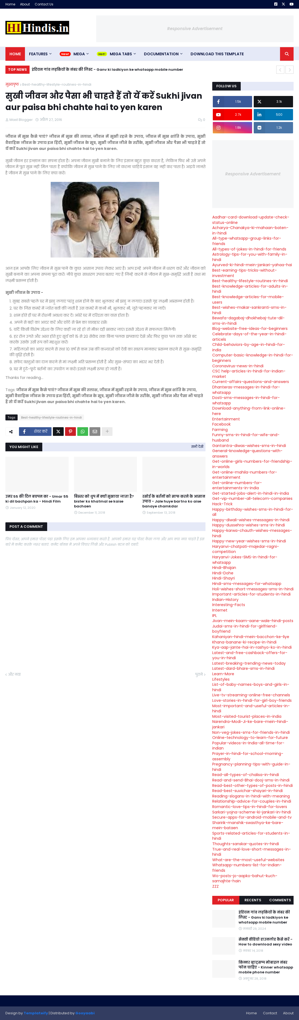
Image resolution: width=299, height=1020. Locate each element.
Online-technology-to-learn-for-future (250, 737)
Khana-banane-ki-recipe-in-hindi (244, 642)
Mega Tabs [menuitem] (121, 54)
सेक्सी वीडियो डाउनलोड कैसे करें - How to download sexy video (265, 942)
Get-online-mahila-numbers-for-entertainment (244, 474)
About (25, 4)
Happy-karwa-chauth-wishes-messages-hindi (252, 533)
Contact (270, 1013)
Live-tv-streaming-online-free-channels (251, 695)
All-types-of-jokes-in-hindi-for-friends (249, 249)
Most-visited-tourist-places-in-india (246, 716)
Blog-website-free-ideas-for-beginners (250, 328)
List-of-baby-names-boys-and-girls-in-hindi (250, 687)
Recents (253, 900)
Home (10, 4)
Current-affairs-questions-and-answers (250, 381)
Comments (280, 900)
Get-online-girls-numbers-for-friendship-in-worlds (252, 464)
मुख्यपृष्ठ (12, 84)
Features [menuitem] (38, 54)
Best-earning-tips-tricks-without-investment (244, 273)
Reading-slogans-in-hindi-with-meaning (251, 796)
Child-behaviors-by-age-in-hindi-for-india (248, 347)
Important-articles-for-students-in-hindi (251, 594)
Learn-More (223, 674)
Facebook (221, 424)
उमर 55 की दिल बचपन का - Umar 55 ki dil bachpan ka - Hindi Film (36, 499)
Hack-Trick (222, 504)
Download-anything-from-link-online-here (248, 411)
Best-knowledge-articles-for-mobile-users (248, 299)
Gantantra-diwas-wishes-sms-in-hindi (249, 445)
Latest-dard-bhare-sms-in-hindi (243, 668)
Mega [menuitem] (79, 54)
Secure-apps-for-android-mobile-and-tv (252, 817)
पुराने (199, 674)
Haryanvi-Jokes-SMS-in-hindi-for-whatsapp (244, 559)
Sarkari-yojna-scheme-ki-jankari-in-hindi (251, 812)
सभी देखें (197, 446)
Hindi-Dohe (222, 573)
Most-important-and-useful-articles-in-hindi (251, 708)
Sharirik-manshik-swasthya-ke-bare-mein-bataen (247, 825)
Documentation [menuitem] (161, 54)
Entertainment (226, 419)
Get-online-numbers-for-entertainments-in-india (237, 485)
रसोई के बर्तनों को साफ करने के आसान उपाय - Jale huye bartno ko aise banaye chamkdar (173, 501)
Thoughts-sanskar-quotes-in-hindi (245, 844)
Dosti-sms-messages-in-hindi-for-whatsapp (246, 400)
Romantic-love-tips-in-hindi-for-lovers (249, 806)
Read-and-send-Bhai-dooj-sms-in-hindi (251, 780)
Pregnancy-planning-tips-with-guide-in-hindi (251, 766)
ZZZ (215, 886)
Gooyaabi (85, 1013)
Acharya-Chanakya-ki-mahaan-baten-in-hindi (250, 230)
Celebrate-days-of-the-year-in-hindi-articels (249, 336)
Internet (219, 610)
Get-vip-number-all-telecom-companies (252, 498)
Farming (220, 429)
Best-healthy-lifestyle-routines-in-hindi (56, 84)
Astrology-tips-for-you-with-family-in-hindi (249, 257)
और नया (14, 674)
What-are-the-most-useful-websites (248, 860)
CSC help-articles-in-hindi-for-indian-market (248, 373)
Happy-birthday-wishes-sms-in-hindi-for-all (252, 512)
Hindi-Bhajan (224, 567)
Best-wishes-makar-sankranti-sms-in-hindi (249, 310)
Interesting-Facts (228, 604)
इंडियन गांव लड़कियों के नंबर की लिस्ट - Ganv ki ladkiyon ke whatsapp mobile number (107, 69)
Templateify (36, 1013)
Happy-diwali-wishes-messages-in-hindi (251, 520)
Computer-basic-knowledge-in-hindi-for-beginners (252, 357)
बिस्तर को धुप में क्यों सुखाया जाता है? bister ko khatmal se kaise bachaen (104, 501)
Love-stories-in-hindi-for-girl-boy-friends (252, 700)
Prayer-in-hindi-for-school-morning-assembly (247, 756)
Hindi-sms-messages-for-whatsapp (246, 583)
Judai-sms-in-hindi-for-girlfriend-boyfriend (244, 628)
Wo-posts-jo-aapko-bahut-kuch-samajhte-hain (244, 878)
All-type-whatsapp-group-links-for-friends (246, 241)
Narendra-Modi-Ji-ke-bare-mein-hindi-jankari (250, 724)
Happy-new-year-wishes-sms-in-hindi (249, 541)
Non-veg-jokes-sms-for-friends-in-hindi (251, 732)
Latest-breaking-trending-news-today (249, 663)
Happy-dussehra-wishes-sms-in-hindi (248, 525)
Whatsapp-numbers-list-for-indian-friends (247, 867)
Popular (226, 900)
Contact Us (44, 4)
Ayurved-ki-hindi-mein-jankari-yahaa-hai (252, 265)
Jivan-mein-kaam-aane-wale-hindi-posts (252, 620)
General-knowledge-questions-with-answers (247, 453)
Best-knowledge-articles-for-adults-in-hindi (250, 289)
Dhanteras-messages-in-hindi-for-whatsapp (246, 389)
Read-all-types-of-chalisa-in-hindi (245, 774)
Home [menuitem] (15, 54)
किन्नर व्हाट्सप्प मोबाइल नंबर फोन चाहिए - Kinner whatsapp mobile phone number (266, 967)
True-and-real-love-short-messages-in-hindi (251, 852)
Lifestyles (221, 679)
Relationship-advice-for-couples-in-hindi (251, 801)
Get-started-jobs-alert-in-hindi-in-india (250, 493)
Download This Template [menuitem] (217, 54)
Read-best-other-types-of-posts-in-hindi (252, 785)
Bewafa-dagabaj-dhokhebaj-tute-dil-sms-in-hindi (248, 320)
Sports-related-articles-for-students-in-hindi (251, 836)
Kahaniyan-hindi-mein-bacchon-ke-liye (250, 636)
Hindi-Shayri (223, 578)
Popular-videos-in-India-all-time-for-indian (248, 745)
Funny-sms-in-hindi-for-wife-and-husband (245, 437)
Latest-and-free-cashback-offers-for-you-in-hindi (249, 655)
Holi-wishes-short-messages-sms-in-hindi (253, 589)
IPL (214, 615)
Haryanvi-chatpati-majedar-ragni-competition (245, 549)
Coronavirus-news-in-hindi (237, 366)
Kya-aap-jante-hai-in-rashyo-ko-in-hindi (252, 647)
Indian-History (225, 599)
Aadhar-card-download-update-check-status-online (250, 219)
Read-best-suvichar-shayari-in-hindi (247, 790)
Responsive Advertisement (195, 28)
